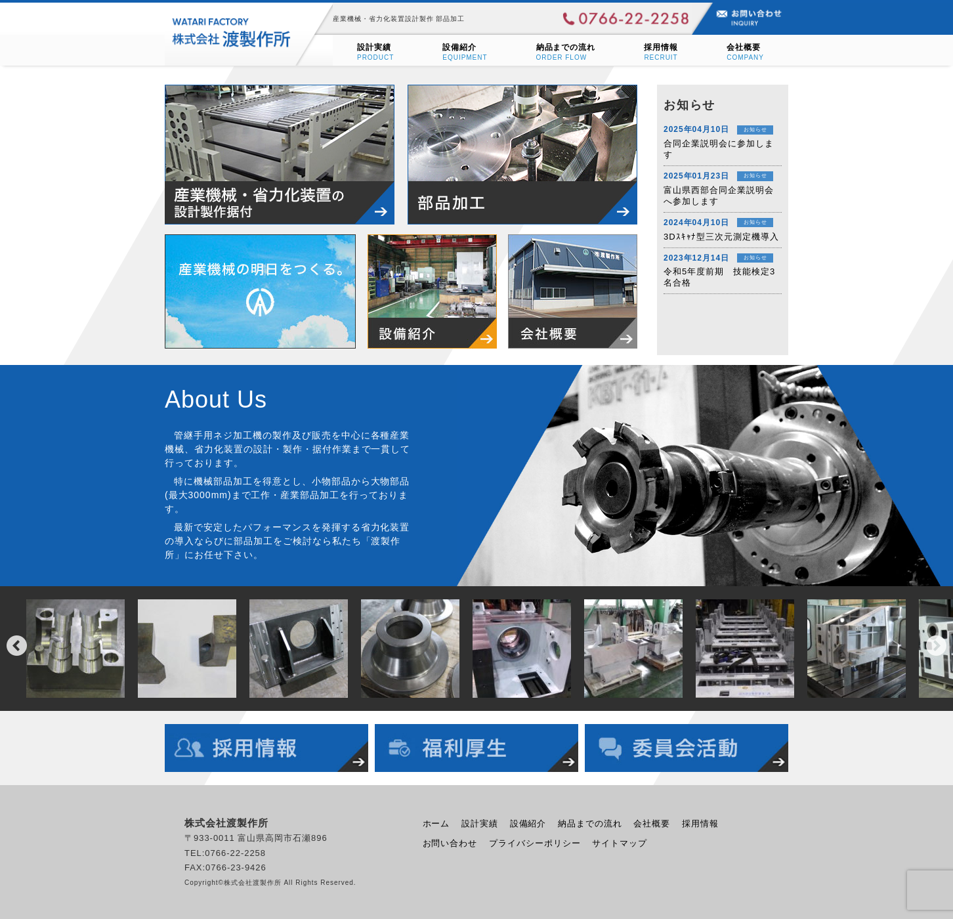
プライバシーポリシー (535, 843)
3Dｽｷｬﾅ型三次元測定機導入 (721, 237)
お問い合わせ (450, 843)
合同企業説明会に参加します (719, 149)
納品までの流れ (590, 823)
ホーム (436, 823)
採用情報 (700, 823)
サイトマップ (619, 843)
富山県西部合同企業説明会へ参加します (719, 195)
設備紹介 (528, 823)
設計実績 (479, 823)
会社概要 (651, 823)
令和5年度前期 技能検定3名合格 (719, 277)
